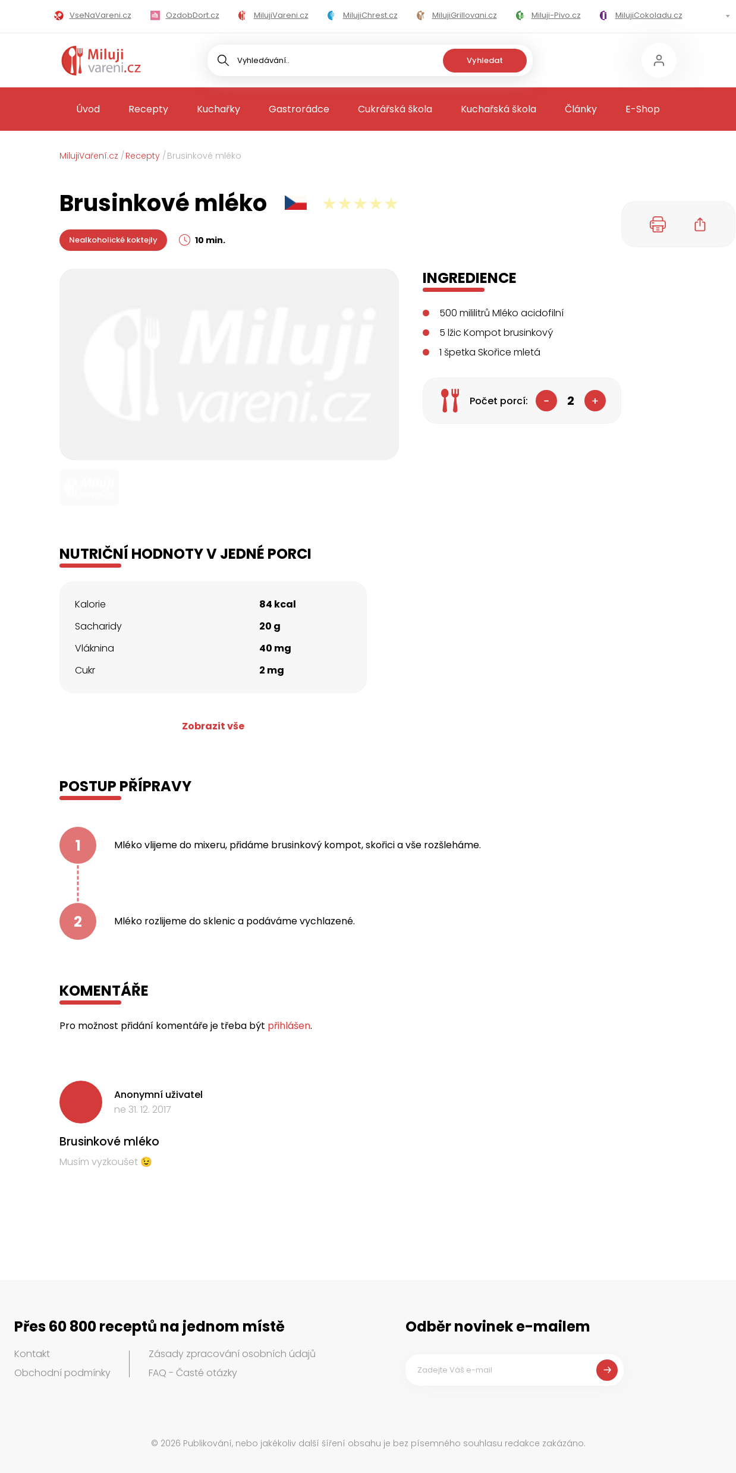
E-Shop (642, 109)
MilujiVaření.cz (88, 156)
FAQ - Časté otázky (193, 1373)
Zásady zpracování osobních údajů (232, 1354)
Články (581, 109)
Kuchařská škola (498, 109)
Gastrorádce (299, 109)
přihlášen (289, 1026)
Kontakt (32, 1354)
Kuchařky (218, 109)
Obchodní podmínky (62, 1373)
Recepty (148, 109)
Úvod (88, 109)
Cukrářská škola (395, 109)
